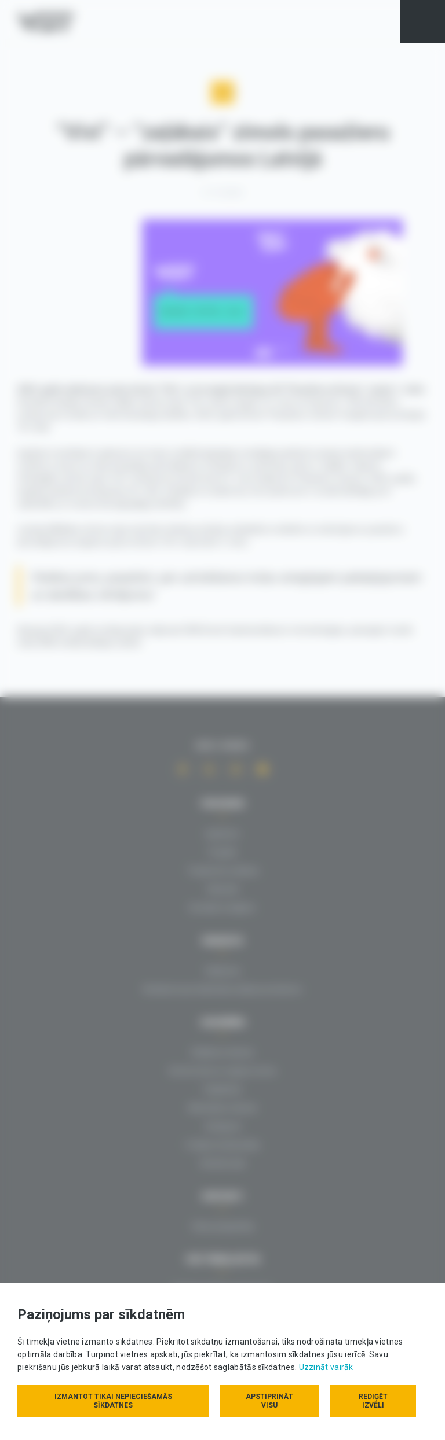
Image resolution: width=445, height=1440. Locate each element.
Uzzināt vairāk (326, 1367)
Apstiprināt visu (269, 1401)
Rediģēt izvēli (373, 1401)
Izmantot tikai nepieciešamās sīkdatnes (113, 1401)
